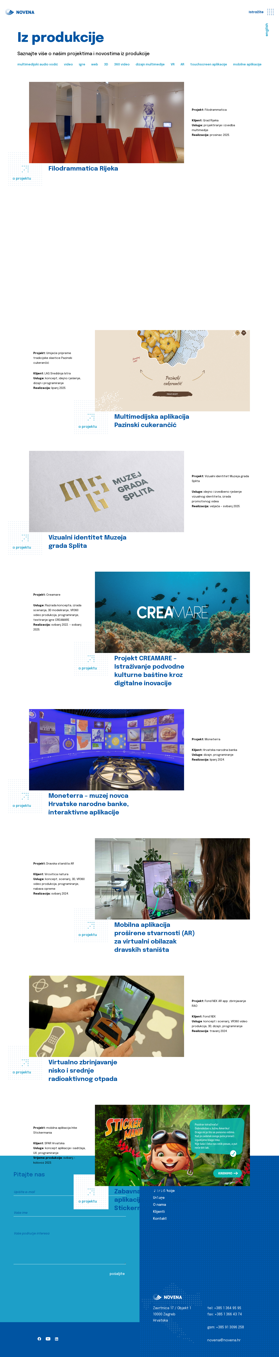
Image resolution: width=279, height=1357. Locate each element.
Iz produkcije (164, 1191)
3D (106, 64)
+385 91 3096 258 (230, 1327)
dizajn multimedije (150, 64)
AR (182, 64)
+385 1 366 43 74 (228, 1314)
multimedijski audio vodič (37, 64)
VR (173, 64)
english (266, 29)
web (94, 64)
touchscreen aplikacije (208, 64)
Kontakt (160, 1219)
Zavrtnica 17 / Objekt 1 (172, 1308)
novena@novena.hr (224, 1340)
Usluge (159, 1198)
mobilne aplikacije (247, 64)
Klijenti (159, 1212)
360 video (122, 64)
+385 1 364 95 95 (227, 1308)
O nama (159, 1205)
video (68, 64)
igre (82, 64)
